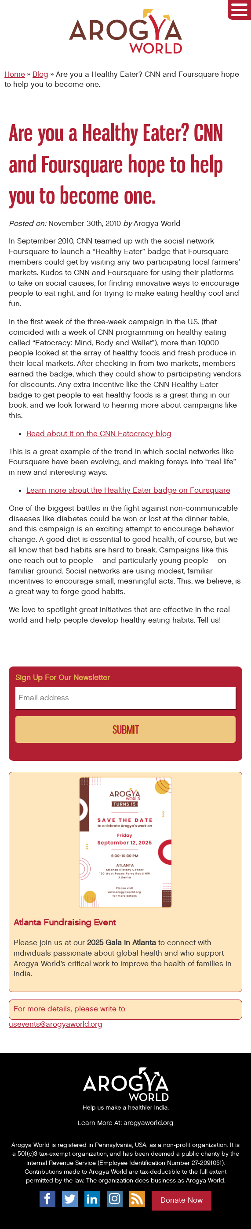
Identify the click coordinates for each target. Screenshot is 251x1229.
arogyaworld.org (148, 1122)
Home (14, 74)
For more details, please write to (70, 1009)
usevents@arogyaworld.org (55, 1024)
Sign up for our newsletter (62, 678)
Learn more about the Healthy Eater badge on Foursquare (128, 490)
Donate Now (181, 1200)
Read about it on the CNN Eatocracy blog (98, 434)
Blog (40, 74)
